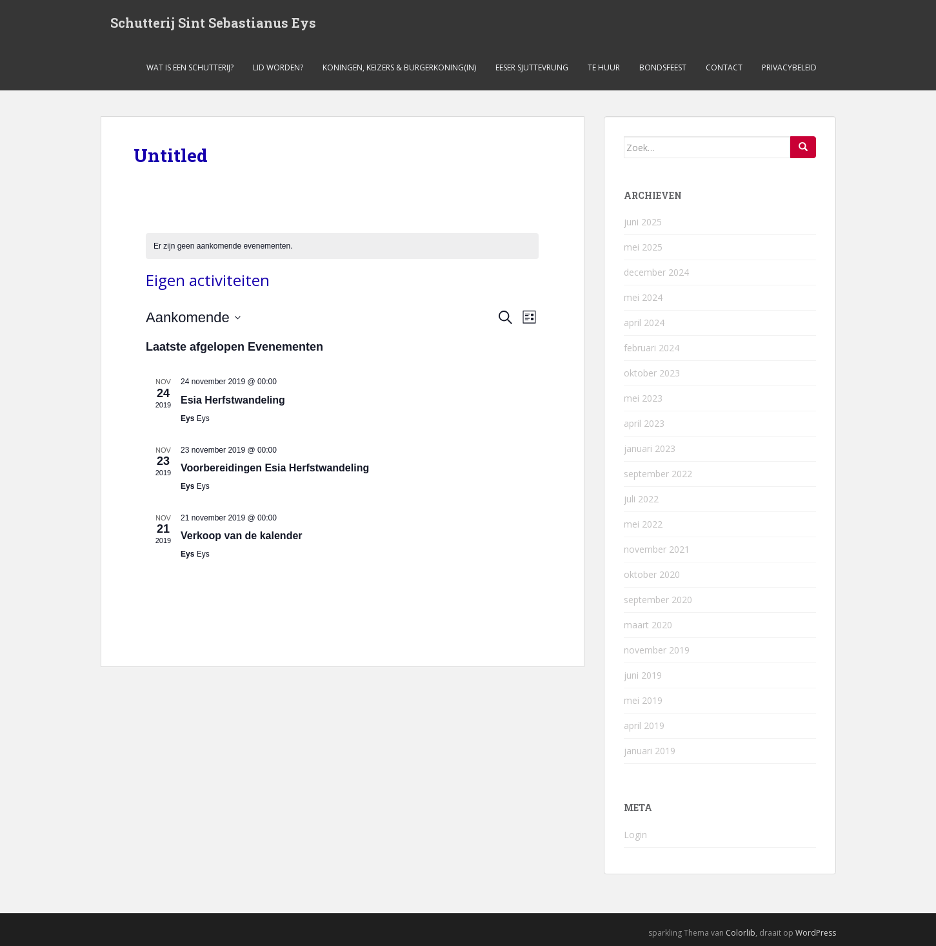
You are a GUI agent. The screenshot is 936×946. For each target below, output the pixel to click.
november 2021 (657, 549)
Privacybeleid (789, 67)
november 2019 (657, 650)
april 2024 (644, 322)
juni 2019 (643, 675)
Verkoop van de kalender (242, 535)
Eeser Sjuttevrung (531, 67)
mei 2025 (643, 247)
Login (635, 834)
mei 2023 (643, 398)
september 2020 (658, 599)
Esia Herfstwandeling (233, 400)
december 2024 (656, 272)
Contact (724, 67)
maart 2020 (648, 625)
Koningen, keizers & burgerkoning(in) (399, 67)
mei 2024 (643, 297)
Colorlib (740, 932)
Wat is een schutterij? (190, 67)
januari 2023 (649, 448)
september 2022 (658, 474)
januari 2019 (649, 751)
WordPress (815, 932)
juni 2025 (643, 222)
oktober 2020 (652, 574)
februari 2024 (651, 348)
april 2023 (644, 423)
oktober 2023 (652, 373)
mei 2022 (643, 524)
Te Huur (604, 67)
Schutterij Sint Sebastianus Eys (213, 22)
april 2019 (644, 725)
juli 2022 (641, 499)
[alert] (342, 246)
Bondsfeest (662, 67)
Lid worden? (278, 67)
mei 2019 (643, 700)
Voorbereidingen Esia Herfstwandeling (275, 467)
